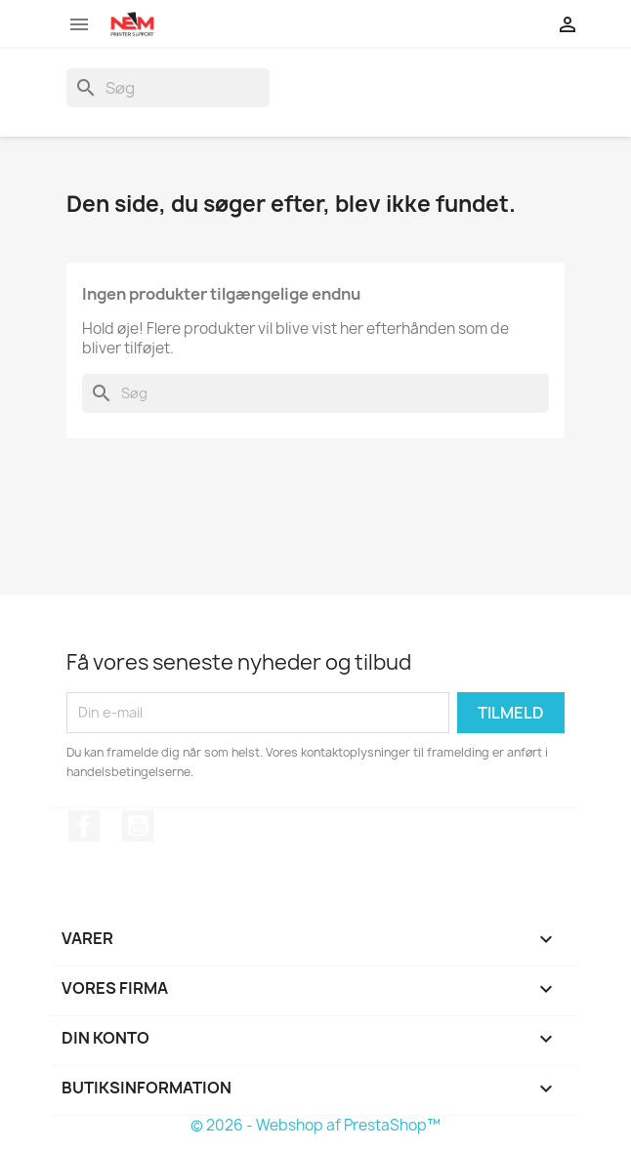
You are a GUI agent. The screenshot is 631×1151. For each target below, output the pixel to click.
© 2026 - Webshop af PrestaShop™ (315, 1125)
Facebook (84, 826)
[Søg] (168, 87)
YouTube (137, 826)
